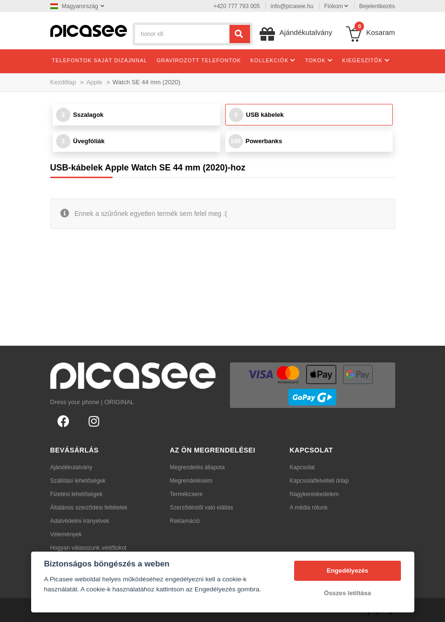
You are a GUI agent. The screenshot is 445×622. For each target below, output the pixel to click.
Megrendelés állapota (197, 467)
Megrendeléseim (191, 480)
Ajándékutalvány (71, 467)
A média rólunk (309, 507)
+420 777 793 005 (236, 6)
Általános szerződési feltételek (88, 507)
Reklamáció (185, 521)
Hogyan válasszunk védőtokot (88, 547)
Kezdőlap (63, 82)
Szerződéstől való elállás (201, 507)
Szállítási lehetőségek (78, 480)
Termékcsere (186, 494)
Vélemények (66, 534)
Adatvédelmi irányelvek (79, 521)
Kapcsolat (302, 467)
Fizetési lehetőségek (76, 494)
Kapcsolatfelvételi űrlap (319, 480)
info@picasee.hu (292, 6)
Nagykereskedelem (314, 494)
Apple (94, 82)
